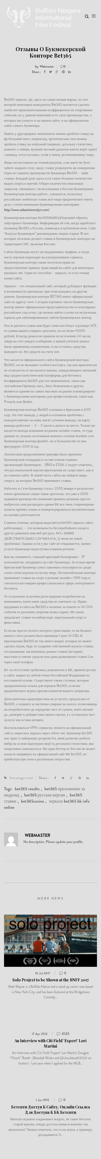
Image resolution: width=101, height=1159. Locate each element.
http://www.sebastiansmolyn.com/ (26, 209)
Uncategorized (21, 778)
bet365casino (32, 801)
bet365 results (27, 789)
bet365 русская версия (44, 795)
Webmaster (37, 835)
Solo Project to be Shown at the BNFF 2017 (50, 979)
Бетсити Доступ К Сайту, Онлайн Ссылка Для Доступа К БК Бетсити (50, 1109)
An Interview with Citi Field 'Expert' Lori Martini (50, 1043)
